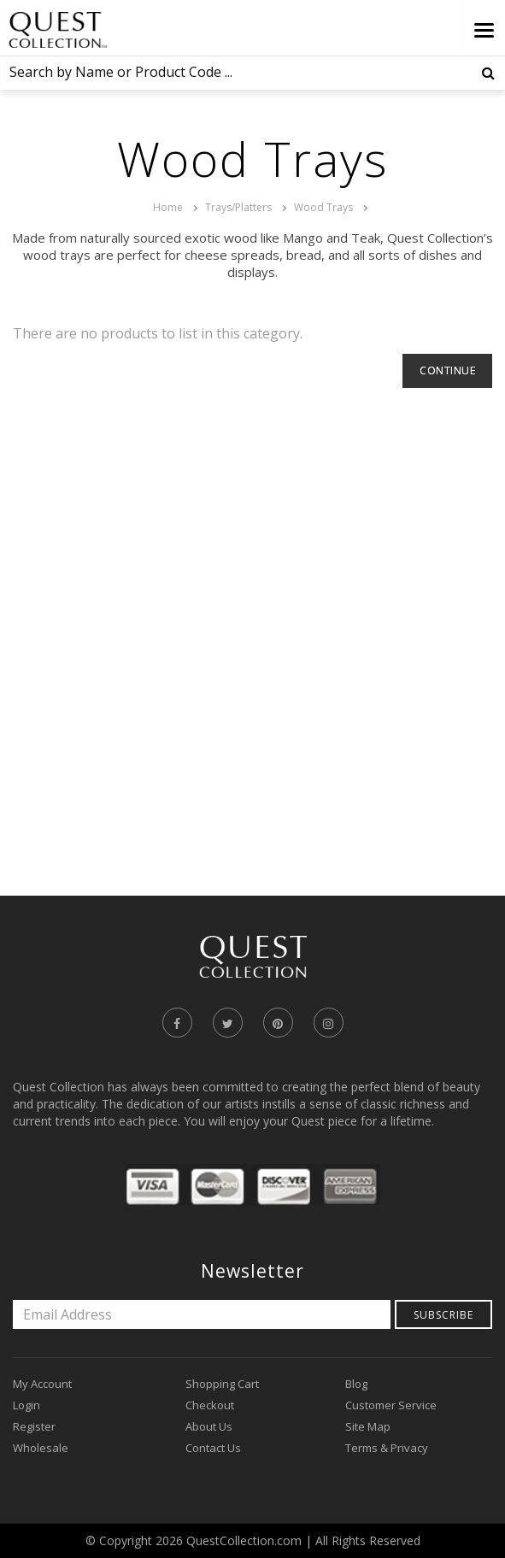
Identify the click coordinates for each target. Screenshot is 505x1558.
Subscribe (443, 1315)
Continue (447, 370)
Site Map (367, 1426)
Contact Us (213, 1447)
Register (34, 1426)
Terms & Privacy (386, 1447)
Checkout (209, 1405)
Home (168, 207)
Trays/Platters (238, 207)
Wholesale (40, 1447)
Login (26, 1405)
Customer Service (391, 1405)
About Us (208, 1426)
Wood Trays (323, 207)
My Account (42, 1383)
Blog (356, 1383)
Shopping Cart (222, 1383)
